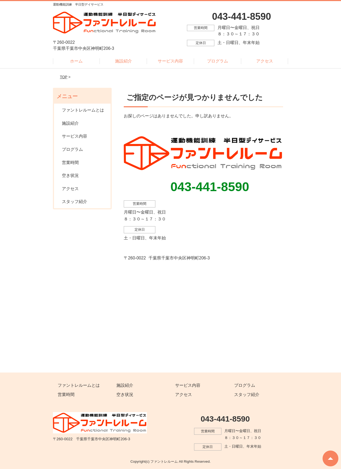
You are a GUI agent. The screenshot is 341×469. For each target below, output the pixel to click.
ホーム (76, 61)
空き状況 (70, 175)
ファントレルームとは (83, 110)
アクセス (264, 61)
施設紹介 (123, 61)
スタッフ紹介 (74, 201)
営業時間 (70, 162)
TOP (63, 77)
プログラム (217, 61)
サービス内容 (170, 61)
